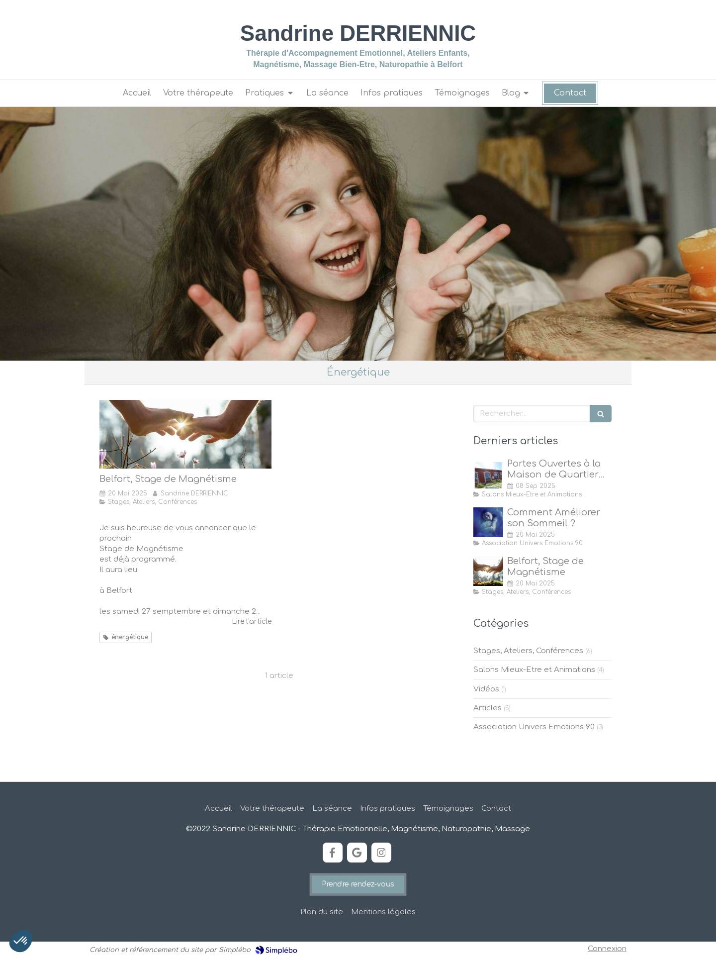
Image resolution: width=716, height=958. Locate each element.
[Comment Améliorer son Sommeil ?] (488, 522)
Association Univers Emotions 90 (534, 727)
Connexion (607, 949)
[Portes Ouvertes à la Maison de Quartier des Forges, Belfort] (488, 473)
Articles (487, 708)
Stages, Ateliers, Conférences (528, 651)
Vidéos (486, 689)
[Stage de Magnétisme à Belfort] (185, 434)
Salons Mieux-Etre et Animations (534, 670)
